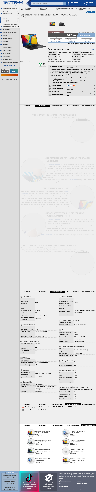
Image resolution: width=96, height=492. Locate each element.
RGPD (79, 481)
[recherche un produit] (46, 3)
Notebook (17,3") (5, 21)
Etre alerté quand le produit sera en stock (81, 43)
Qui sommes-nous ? (64, 481)
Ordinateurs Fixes (7, 13)
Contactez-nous (63, 486)
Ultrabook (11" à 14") (5, 18)
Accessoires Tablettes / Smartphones (10, 26)
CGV (59, 483)
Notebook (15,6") (5, 20)
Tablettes (5, 11)
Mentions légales (82, 483)
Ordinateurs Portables (9, 16)
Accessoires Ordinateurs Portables (10, 24)
